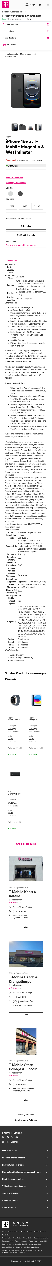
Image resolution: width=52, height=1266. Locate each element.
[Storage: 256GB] (24, 206)
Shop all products (26, 843)
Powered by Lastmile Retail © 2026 (26, 1261)
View (26, 927)
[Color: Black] (20, 193)
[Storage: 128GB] (11, 206)
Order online (26, 226)
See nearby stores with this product (21, 245)
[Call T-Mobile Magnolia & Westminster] (26, 24)
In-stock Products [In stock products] (26, 38)
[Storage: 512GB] (37, 206)
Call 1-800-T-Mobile (26, 235)
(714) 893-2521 (19, 911)
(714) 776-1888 (19, 1084)
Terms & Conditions (14, 178)
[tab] (12, 260)
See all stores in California (26, 1120)
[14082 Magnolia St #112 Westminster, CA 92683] (26, 31)
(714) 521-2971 (19, 997)
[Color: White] (10, 193)
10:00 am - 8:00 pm (23, 907)
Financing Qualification (16, 183)
